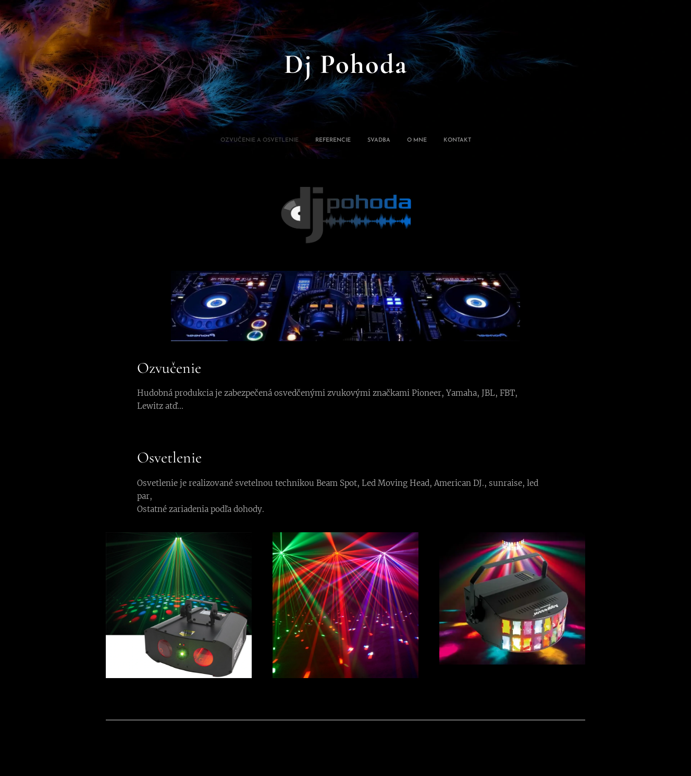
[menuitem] (316, 141)
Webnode (568, 741)
